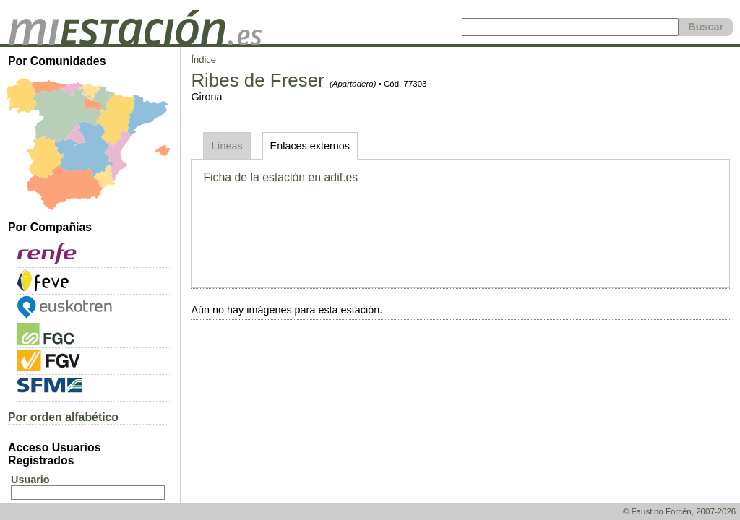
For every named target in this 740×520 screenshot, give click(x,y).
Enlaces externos (310, 146)
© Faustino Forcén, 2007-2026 (679, 511)
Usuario (30, 479)
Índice (203, 59)
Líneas (226, 146)
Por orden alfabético (63, 417)
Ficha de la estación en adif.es (280, 177)
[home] (135, 41)
